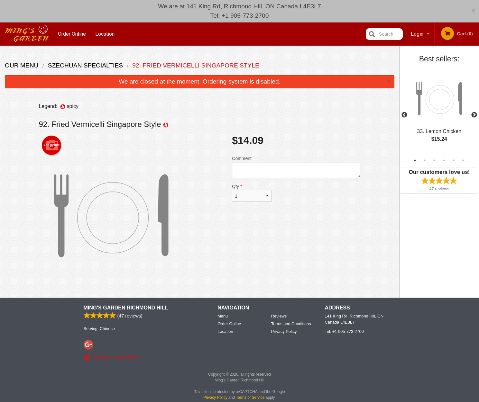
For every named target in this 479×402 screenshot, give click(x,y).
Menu (222, 338)
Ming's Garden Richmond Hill (126, 330)
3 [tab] (434, 160)
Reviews (279, 338)
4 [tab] (444, 160)
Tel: (344, 354)
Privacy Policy (284, 354)
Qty (251, 193)
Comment (296, 167)
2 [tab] (424, 160)
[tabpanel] (439, 111)
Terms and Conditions (291, 346)
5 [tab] (453, 160)
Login (417, 34)
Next (474, 115)
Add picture (51, 145)
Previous (404, 115)
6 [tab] (463, 160)
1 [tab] (415, 160)
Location (105, 34)
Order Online (72, 34)
